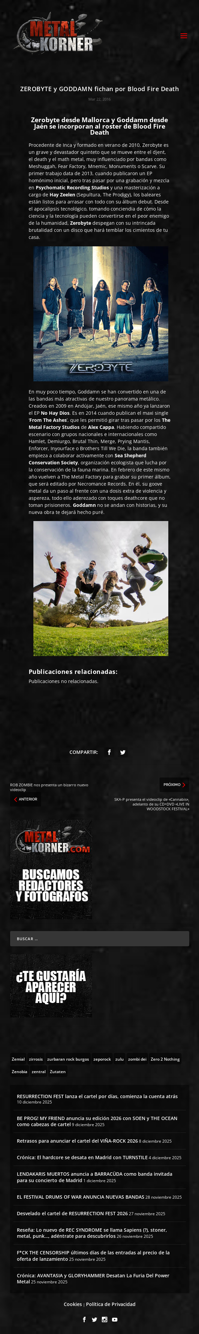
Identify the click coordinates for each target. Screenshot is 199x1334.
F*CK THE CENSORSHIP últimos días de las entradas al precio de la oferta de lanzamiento (93, 1255)
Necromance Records (102, 484)
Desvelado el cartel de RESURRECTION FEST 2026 (72, 1213)
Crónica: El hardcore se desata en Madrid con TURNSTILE (82, 1157)
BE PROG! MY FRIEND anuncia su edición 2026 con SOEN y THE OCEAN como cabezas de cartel (97, 1121)
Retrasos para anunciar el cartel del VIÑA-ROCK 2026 (77, 1141)
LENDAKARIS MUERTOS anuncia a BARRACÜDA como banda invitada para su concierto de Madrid (94, 1177)
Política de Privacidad (111, 1304)
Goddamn (89, 391)
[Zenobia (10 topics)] (19, 1071)
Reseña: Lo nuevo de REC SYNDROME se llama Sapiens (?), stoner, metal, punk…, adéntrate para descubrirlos (92, 1233)
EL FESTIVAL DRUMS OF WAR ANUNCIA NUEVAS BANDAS (80, 1197)
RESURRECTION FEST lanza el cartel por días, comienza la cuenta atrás (97, 1096)
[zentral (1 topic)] (38, 1071)
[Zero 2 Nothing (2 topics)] (165, 1058)
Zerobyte (152, 145)
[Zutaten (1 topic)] (57, 1071)
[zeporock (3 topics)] (102, 1058)
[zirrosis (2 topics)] (36, 1058)
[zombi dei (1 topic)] (137, 1058)
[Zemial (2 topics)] (18, 1058)
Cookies (73, 1304)
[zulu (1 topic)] (119, 1058)
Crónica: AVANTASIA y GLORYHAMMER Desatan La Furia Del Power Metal (93, 1278)
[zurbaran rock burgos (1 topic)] (68, 1058)
